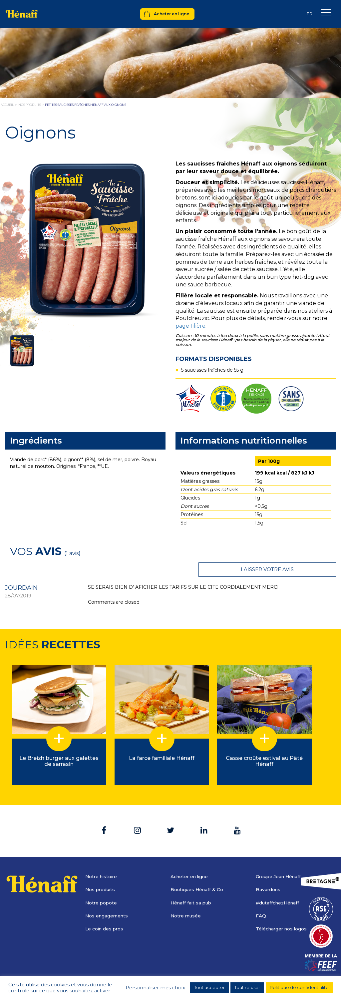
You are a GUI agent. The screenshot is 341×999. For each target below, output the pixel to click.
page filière (190, 326)
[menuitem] (309, 14)
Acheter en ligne (171, 13)
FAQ (261, 901)
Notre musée (186, 901)
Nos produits (101, 875)
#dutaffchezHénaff (278, 888)
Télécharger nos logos (282, 914)
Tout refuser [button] (247, 987)
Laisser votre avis (294, 551)
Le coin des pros (105, 914)
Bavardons (268, 875)
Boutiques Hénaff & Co (197, 875)
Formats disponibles (213, 359)
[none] (309, 14)
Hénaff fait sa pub (191, 888)
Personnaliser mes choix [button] (155, 988)
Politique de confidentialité (299, 987)
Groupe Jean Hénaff (280, 862)
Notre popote (101, 888)
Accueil (7, 105)
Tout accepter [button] (209, 987)
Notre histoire (102, 862)
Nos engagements (107, 901)
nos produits (29, 105)
